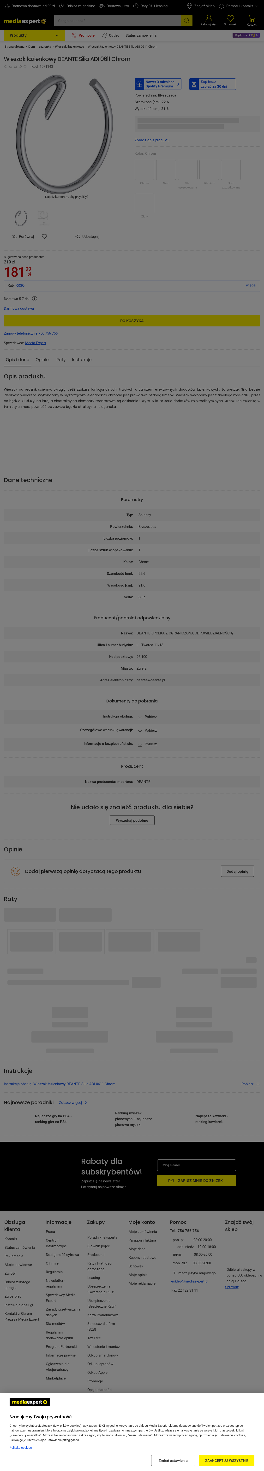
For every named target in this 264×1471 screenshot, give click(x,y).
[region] (132, 1432)
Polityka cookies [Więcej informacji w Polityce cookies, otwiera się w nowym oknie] (21, 1447)
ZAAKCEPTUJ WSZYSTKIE (226, 1460)
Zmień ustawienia (173, 1460)
